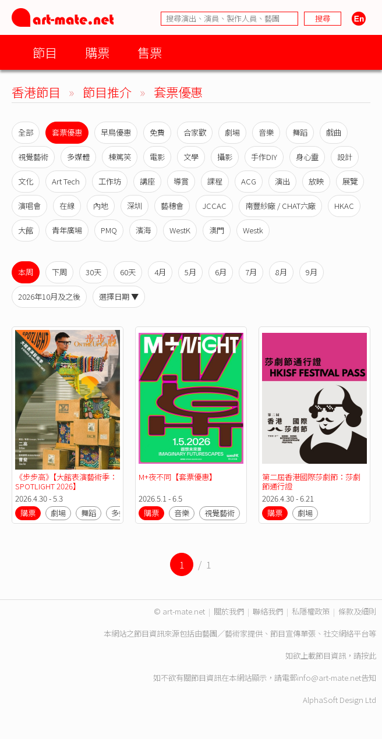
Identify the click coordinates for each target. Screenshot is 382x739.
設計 (344, 156)
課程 (214, 181)
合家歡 (194, 132)
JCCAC (214, 205)
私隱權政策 (311, 611)
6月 (221, 272)
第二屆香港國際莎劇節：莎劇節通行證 (311, 481)
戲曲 (333, 132)
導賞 (181, 181)
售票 (149, 52)
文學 (191, 156)
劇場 (232, 132)
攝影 (224, 156)
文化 (25, 181)
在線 (67, 205)
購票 (97, 52)
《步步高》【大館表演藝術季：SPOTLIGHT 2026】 (66, 481)
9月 (311, 272)
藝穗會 (172, 205)
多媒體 (78, 156)
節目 (45, 52)
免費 (157, 132)
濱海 (143, 230)
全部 (25, 132)
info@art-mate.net (329, 677)
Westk (253, 230)
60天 (128, 272)
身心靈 (307, 156)
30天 (93, 272)
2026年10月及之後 (49, 296)
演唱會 (29, 205)
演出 (282, 181)
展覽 (350, 181)
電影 (157, 156)
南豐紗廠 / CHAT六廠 (280, 205)
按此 (368, 655)
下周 (59, 272)
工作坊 (109, 181)
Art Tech (66, 181)
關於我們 (229, 611)
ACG (248, 181)
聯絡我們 (268, 611)
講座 (147, 181)
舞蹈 (299, 132)
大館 (25, 230)
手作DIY (264, 156)
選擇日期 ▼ (119, 296)
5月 (190, 272)
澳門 (216, 230)
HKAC (344, 205)
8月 (281, 272)
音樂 (266, 132)
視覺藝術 (33, 156)
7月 (251, 272)
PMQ (109, 230)
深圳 (134, 205)
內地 (100, 205)
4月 (160, 272)
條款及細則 (357, 611)
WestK (179, 230)
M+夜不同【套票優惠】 (178, 476)
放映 (316, 181)
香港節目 (36, 92)
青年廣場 (67, 230)
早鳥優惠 (116, 132)
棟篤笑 (119, 156)
